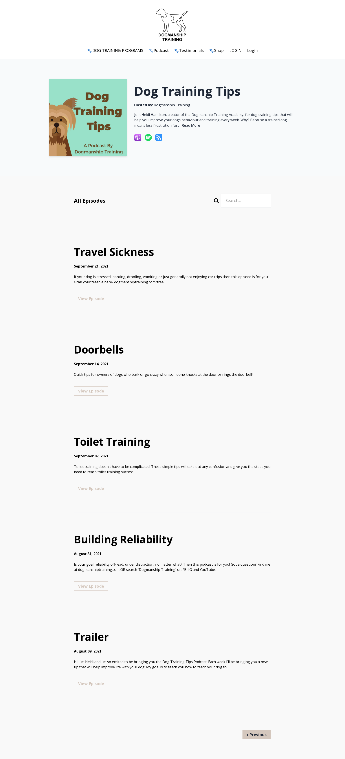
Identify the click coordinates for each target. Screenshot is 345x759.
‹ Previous (256, 734)
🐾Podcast (159, 50)
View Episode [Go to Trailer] (91, 683)
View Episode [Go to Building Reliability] (91, 586)
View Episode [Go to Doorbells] (91, 391)
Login (252, 50)
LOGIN (235, 50)
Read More (191, 125)
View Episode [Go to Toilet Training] (91, 488)
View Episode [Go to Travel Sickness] (91, 298)
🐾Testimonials (189, 50)
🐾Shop (216, 50)
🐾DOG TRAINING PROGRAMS (115, 50)
